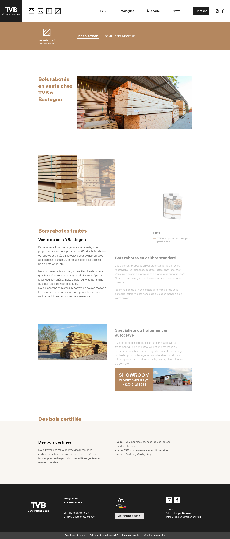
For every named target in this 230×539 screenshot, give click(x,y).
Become (186, 513)
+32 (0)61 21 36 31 (73, 502)
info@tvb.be (71, 498)
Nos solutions (88, 36)
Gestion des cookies (154, 535)
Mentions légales (131, 535)
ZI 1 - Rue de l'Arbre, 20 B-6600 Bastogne (79, 514)
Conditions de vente (75, 535)
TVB (198, 517)
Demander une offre (120, 36)
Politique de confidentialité (104, 535)
